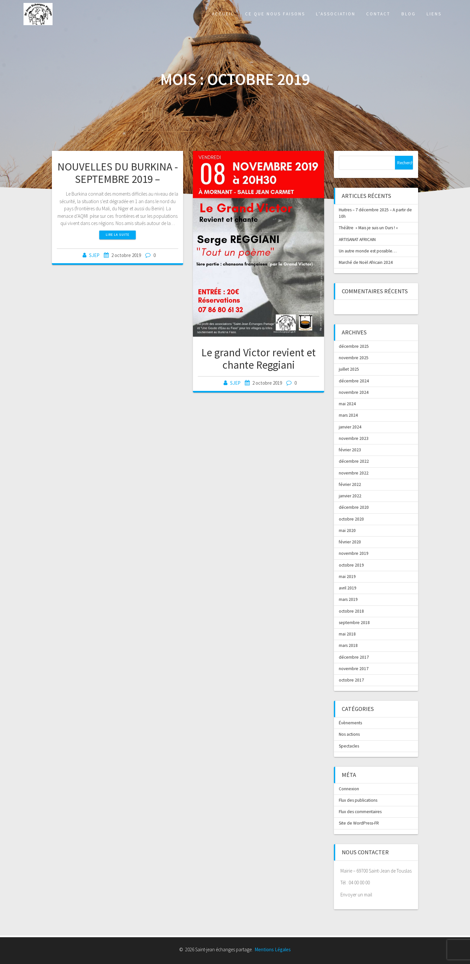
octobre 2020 (351, 519)
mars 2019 (348, 599)
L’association (335, 14)
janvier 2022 (350, 496)
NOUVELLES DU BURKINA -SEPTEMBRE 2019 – (117, 173)
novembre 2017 (353, 668)
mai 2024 (347, 404)
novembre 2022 (353, 473)
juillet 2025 (349, 369)
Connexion (349, 789)
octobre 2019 (351, 565)
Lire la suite (117, 235)
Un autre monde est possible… (368, 251)
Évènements (350, 723)
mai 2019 (347, 576)
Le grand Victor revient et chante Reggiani (258, 359)
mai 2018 (347, 634)
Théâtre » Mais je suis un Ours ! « (369, 228)
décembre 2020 (354, 507)
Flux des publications (358, 800)
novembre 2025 (353, 358)
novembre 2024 (353, 392)
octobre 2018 (351, 611)
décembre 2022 (354, 461)
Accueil (223, 14)
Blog (408, 14)
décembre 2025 (354, 346)
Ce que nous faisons (275, 14)
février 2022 (350, 484)
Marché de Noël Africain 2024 (366, 262)
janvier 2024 (350, 427)
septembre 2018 (354, 622)
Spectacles (349, 746)
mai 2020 (347, 530)
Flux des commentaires (360, 811)
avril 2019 (347, 588)
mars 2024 (348, 415)
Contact (378, 14)
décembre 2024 (354, 381)
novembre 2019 (353, 553)
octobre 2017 (351, 680)
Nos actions (349, 734)
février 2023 (350, 450)
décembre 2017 (354, 657)
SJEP (94, 255)
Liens (434, 14)
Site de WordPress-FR (359, 823)
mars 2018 (348, 645)
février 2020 (350, 542)
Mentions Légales (273, 949)
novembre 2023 (353, 438)
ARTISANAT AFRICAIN (357, 239)
